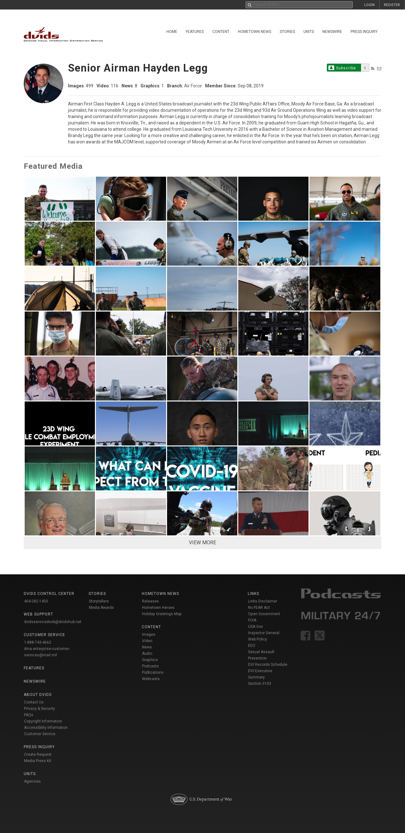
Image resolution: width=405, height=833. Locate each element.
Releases (150, 601)
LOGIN (369, 5)
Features (195, 31)
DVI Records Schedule (267, 664)
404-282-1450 (36, 601)
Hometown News (254, 31)
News (147, 647)
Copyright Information (43, 721)
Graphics (150, 660)
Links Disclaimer (262, 601)
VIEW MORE (202, 543)
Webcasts (151, 679)
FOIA (252, 620)
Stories (287, 31)
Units (308, 31)
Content (220, 31)
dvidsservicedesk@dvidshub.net (52, 622)
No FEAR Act (259, 607)
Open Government (264, 614)
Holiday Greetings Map (162, 614)
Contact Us (34, 702)
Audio (147, 653)
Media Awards (101, 607)
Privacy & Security (39, 708)
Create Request (38, 754)
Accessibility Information (46, 727)
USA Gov (255, 626)
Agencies (32, 781)
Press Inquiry (364, 31)
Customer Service (39, 734)
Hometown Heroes (158, 607)
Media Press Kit (37, 761)
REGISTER (392, 5)
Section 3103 (259, 683)
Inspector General (263, 633)
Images (148, 634)
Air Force (193, 85)
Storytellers (99, 601)
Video (147, 641)
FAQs (28, 715)
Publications (153, 672)
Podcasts (150, 666)
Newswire (332, 31)
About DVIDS (38, 694)
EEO (251, 645)
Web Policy (257, 639)
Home (171, 31)
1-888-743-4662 (37, 642)
